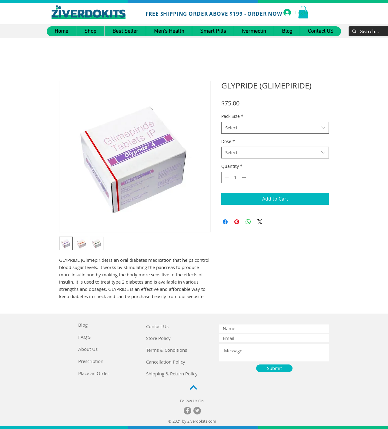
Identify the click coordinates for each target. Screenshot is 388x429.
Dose (228, 141)
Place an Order (93, 373)
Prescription (90, 361)
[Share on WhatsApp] (248, 221)
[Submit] (274, 368)
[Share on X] (259, 221)
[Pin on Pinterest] (236, 221)
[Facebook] (187, 410)
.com (211, 421)
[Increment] (244, 177)
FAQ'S (84, 337)
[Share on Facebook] (225, 221)
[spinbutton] (235, 177)
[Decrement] (226, 177)
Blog (83, 325)
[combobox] (275, 128)
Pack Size (232, 116)
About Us (88, 349)
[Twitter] (197, 410)
